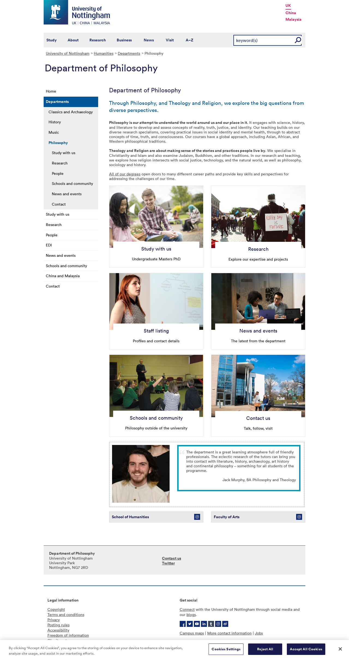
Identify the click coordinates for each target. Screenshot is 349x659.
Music (54, 132)
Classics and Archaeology (71, 111)
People (58, 173)
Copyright (56, 609)
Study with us (63, 152)
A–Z (189, 40)
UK (288, 5)
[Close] (340, 651)
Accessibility (58, 630)
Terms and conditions (65, 614)
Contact (59, 204)
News (149, 40)
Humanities (103, 53)
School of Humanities (130, 517)
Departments (129, 53)
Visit (170, 40)
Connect (187, 609)
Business (124, 40)
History (55, 121)
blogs (191, 614)
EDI (49, 245)
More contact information (229, 633)
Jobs (259, 633)
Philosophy (58, 142)
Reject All (265, 651)
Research (97, 40)
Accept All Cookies (306, 651)
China (290, 13)
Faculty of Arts (227, 517)
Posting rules (58, 624)
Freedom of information (68, 635)
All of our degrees (124, 173)
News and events (67, 193)
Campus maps (192, 633)
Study (51, 40)
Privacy (53, 619)
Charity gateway (61, 640)
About (73, 40)
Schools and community (72, 183)
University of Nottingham (67, 53)
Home (51, 91)
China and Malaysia (63, 275)
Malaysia (293, 19)
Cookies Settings (226, 651)
